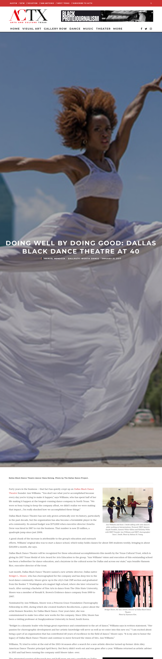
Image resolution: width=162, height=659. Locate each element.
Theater (103, 28)
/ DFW (22, 3)
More (118, 28)
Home (15, 28)
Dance (75, 28)
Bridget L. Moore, (18, 575)
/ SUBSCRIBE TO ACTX (81, 3)
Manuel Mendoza (54, 259)
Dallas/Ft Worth (79, 259)
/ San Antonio (46, 3)
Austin (13, 3)
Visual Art (31, 28)
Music (88, 28)
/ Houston (32, 3)
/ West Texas (62, 3)
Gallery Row (55, 28)
